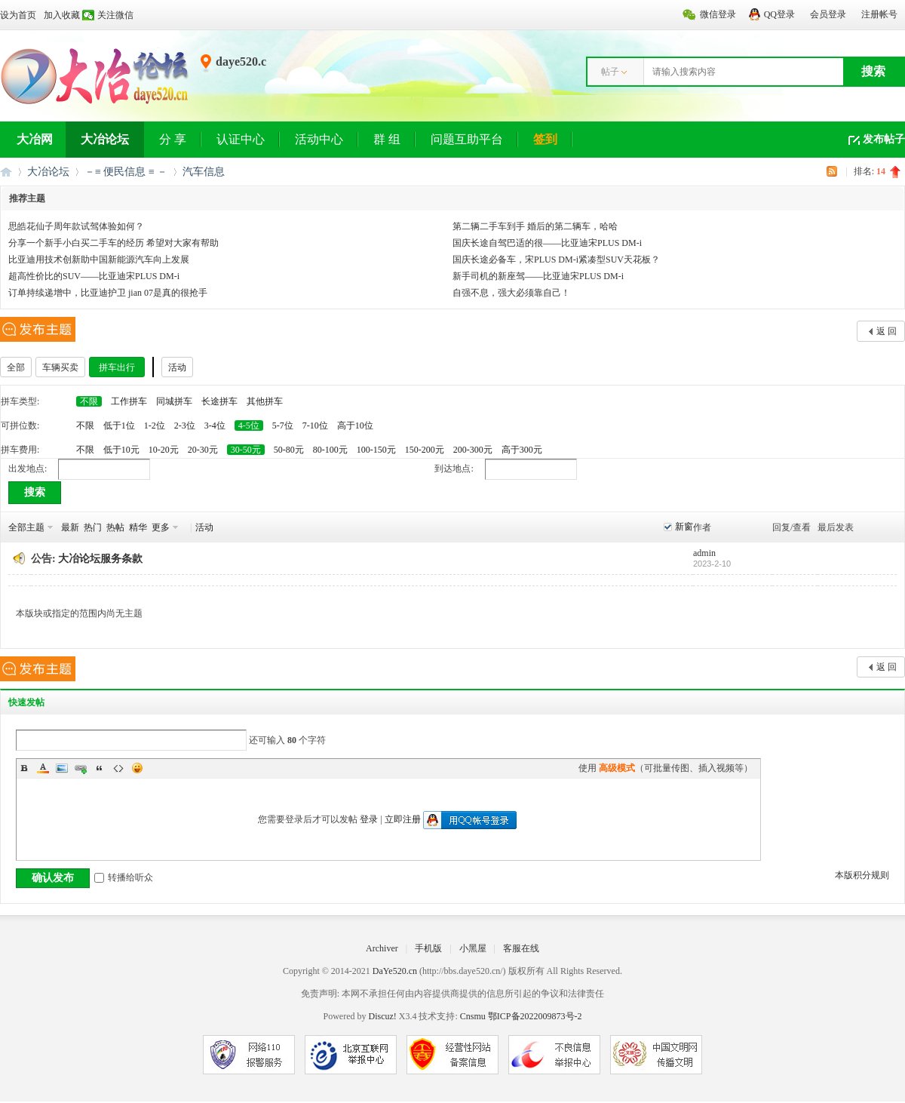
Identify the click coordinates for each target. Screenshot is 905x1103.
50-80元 (289, 449)
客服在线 (521, 948)
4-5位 (248, 425)
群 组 (386, 139)
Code (118, 768)
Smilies (137, 768)
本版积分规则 (862, 875)
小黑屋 (472, 948)
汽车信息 (204, 171)
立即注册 (403, 819)
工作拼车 (129, 401)
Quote (99, 768)
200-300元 (472, 449)
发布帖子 (884, 139)
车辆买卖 (60, 367)
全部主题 (26, 527)
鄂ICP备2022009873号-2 (535, 1016)
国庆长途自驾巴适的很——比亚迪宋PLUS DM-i (547, 243)
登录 (369, 819)
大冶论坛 (105, 139)
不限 (89, 401)
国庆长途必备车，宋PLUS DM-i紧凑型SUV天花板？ (556, 259)
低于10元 (121, 449)
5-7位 (282, 425)
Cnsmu (474, 1016)
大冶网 (35, 139)
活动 (177, 367)
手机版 (428, 948)
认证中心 (240, 139)
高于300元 (522, 449)
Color (43, 768)
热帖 (115, 527)
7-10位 (315, 425)
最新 (70, 527)
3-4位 (214, 425)
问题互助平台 (467, 139)
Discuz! (382, 1016)
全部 (16, 367)
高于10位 (355, 425)
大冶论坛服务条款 (100, 558)
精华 (138, 527)
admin (704, 553)
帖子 (610, 71)
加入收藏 (62, 15)
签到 (545, 139)
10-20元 (164, 449)
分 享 (172, 139)
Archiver (382, 948)
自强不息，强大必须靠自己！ (511, 292)
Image (61, 768)
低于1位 (119, 425)
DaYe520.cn (395, 971)
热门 (93, 527)
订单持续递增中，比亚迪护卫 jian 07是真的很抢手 (107, 292)
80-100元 (330, 449)
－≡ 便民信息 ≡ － (125, 171)
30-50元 (246, 449)
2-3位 (184, 425)
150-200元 (424, 449)
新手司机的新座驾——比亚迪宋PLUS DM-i (538, 276)
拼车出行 (117, 367)
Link (80, 768)
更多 (161, 527)
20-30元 (203, 449)
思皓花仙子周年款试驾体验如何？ (76, 226)
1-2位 (154, 425)
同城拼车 (174, 401)
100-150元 (376, 449)
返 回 (886, 331)
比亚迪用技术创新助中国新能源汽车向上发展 (98, 259)
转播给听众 (123, 877)
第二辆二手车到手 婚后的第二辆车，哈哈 (535, 226)
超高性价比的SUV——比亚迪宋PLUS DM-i (93, 276)
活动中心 (319, 139)
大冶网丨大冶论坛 (6, 172)
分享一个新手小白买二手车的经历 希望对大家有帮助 (113, 243)
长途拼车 (219, 401)
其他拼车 (265, 401)
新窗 (684, 526)
